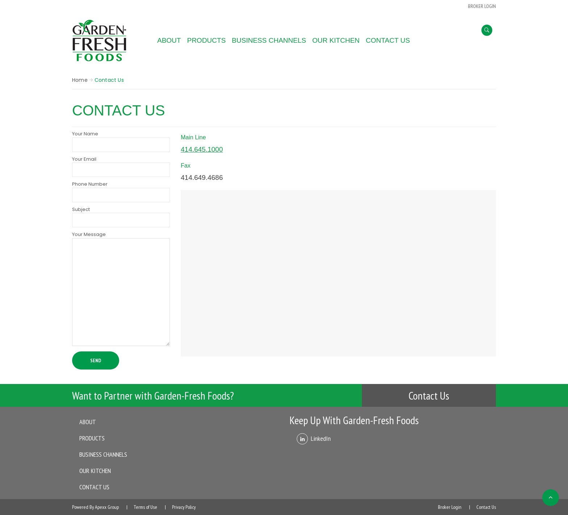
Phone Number (121, 191)
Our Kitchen (336, 40)
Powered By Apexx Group (95, 507)
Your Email (121, 166)
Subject (121, 217)
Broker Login (450, 507)
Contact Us (388, 40)
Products (206, 40)
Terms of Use (145, 507)
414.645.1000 (202, 149)
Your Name (121, 141)
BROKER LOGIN (482, 6)
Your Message (121, 289)
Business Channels (269, 40)
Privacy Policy (184, 507)
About (169, 40)
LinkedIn (321, 438)
